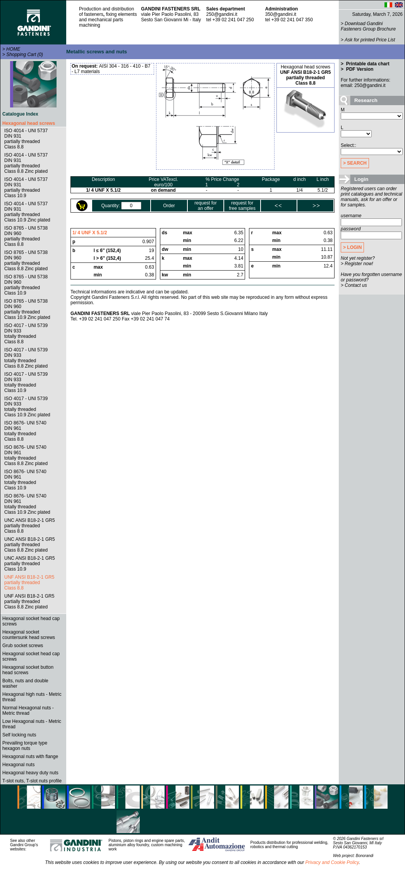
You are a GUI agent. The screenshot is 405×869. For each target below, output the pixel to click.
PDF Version (359, 69)
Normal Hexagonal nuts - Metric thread (28, 710)
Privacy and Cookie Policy (332, 862)
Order (169, 205)
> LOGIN (352, 247)
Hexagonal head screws (28, 123)
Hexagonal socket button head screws (27, 670)
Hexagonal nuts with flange (30, 756)
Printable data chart (367, 63)
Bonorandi (365, 856)
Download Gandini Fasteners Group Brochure (368, 26)
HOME (13, 49)
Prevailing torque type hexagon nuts (24, 745)
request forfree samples (242, 205)
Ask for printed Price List (370, 40)
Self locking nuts (19, 735)
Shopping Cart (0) (24, 54)
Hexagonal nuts (18, 764)
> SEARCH (355, 163)
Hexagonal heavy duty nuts (30, 772)
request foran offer (205, 205)
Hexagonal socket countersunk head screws (28, 634)
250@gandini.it (221, 14)
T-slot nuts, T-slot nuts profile (32, 781)
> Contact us (354, 285)
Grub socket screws (22, 645)
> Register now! (357, 263)
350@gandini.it (280, 14)
